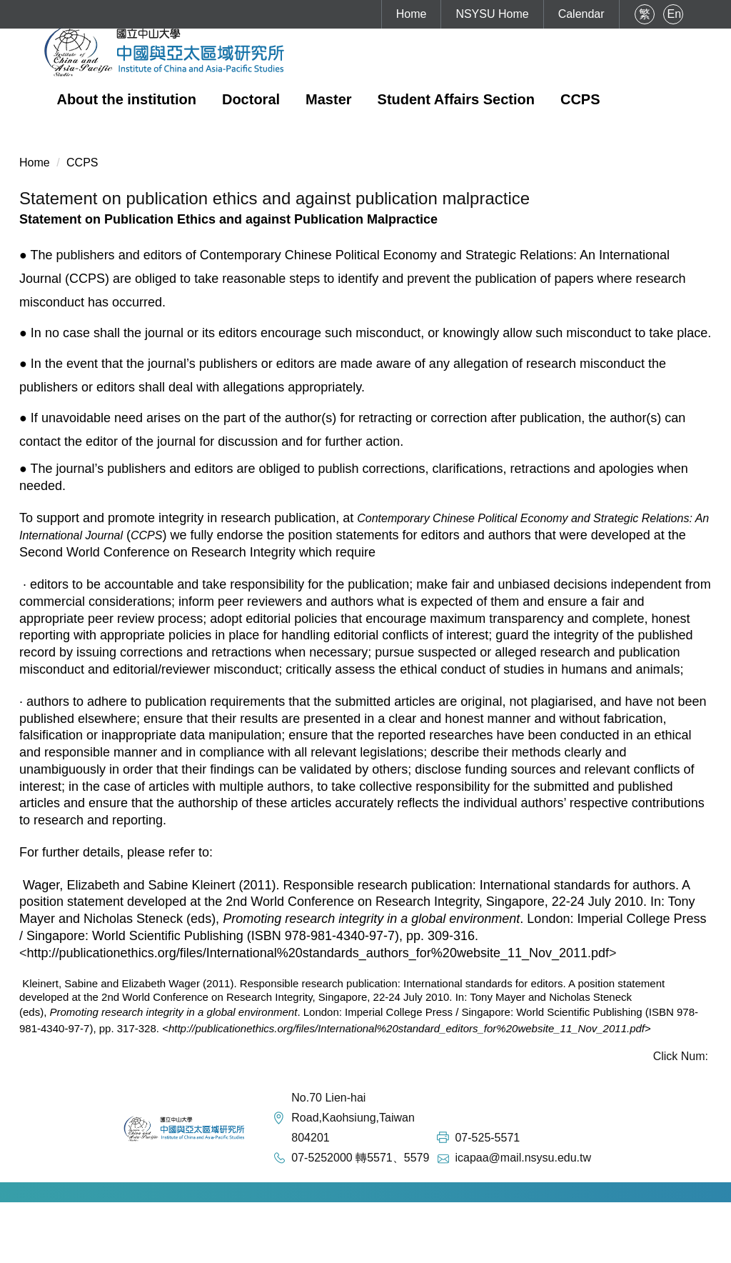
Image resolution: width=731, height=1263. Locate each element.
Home (411, 14)
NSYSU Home (491, 14)
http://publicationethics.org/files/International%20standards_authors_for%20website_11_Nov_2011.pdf (318, 953)
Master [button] (328, 99)
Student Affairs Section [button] (456, 99)
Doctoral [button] (251, 99)
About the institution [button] (126, 99)
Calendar (581, 14)
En (674, 14)
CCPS (580, 99)
